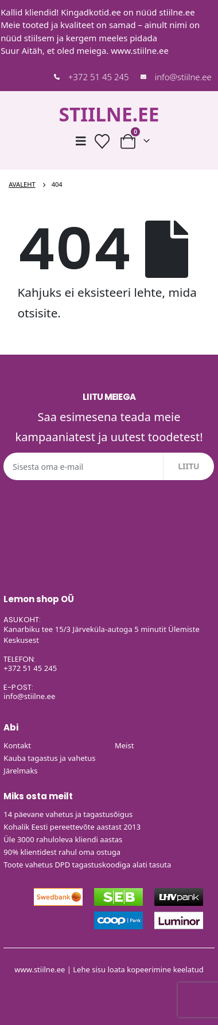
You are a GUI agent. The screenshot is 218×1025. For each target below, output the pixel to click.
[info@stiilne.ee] (143, 77)
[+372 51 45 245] (57, 77)
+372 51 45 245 (98, 77)
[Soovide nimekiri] (102, 141)
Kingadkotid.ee (91, 12)
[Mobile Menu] (81, 141)
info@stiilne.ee (183, 77)
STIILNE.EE (109, 114)
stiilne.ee (176, 12)
